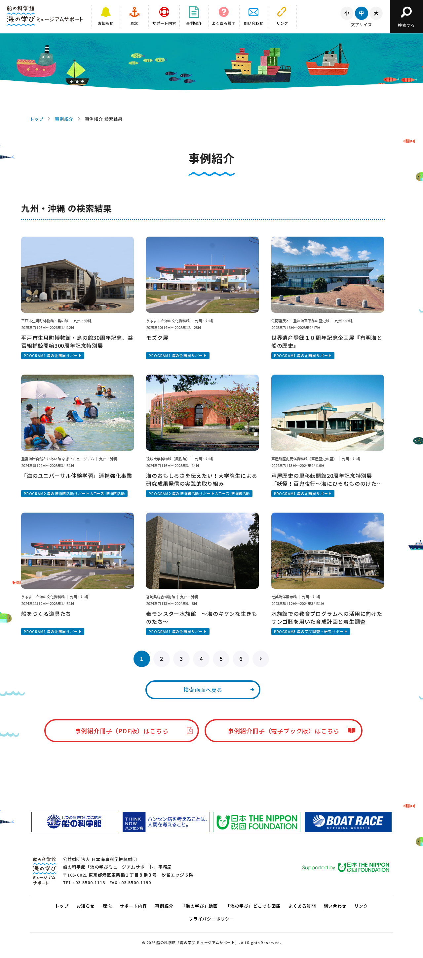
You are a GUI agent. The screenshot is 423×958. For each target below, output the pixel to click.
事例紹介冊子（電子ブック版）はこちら (283, 730)
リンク (361, 906)
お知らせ (86, 906)
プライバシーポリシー (211, 919)
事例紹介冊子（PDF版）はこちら (122, 730)
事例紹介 (64, 119)
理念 (107, 906)
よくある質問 (302, 906)
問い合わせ (335, 906)
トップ (36, 119)
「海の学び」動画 (199, 906)
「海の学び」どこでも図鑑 (253, 906)
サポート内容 (133, 906)
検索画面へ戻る (202, 690)
